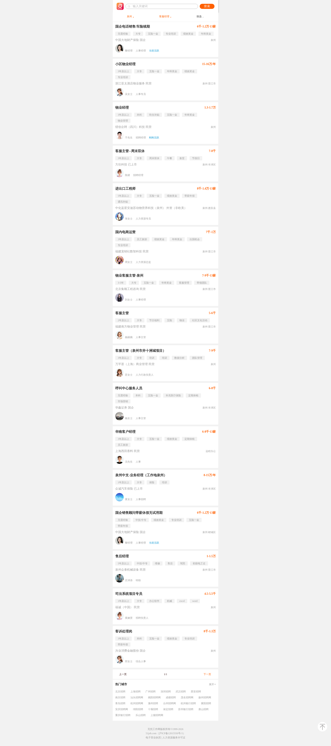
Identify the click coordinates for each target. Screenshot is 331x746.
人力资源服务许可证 (174, 737)
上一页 (123, 674)
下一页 (207, 674)
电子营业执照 (153, 737)
